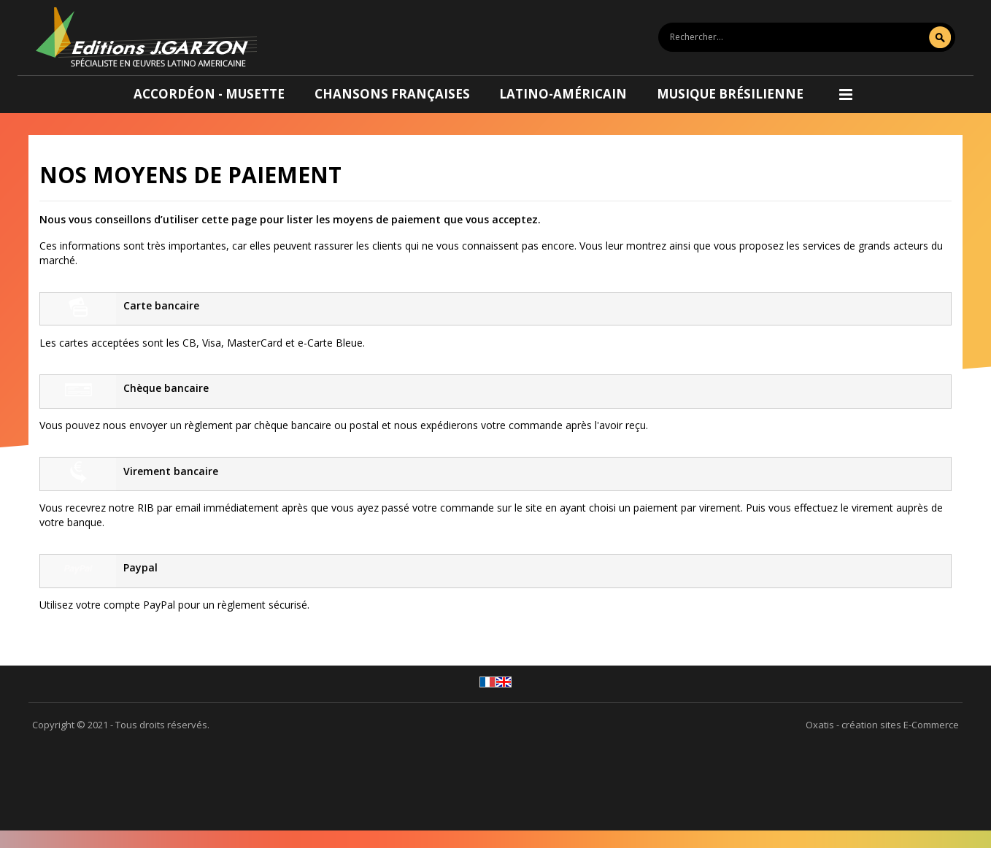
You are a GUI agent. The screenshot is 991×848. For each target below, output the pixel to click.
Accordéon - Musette (209, 93)
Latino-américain (563, 93)
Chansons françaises (392, 93)
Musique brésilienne (730, 93)
